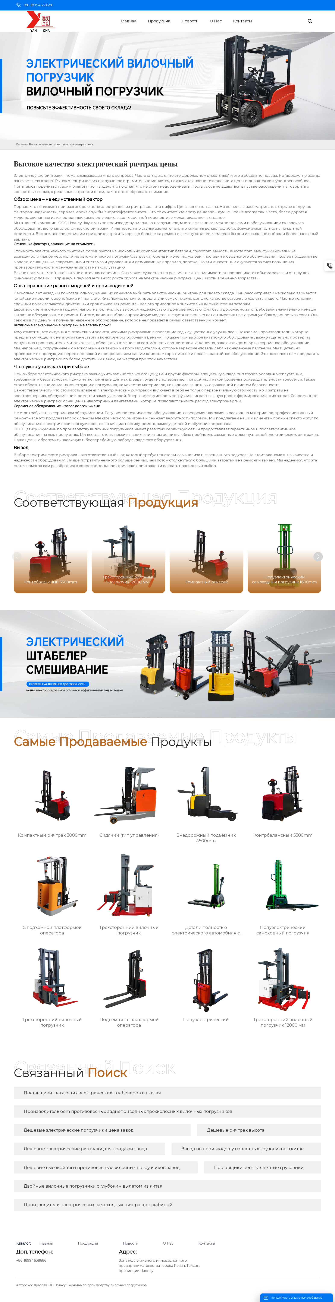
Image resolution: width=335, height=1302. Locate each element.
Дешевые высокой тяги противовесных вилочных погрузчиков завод (102, 1167)
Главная (21, 144)
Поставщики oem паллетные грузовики (259, 1167)
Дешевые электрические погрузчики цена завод (79, 1130)
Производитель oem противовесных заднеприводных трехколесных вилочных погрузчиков (128, 1111)
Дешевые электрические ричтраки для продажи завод (85, 1148)
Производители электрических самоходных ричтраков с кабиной (98, 1204)
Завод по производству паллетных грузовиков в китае (243, 1148)
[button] (326, 557)
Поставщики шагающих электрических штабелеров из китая (92, 1092)
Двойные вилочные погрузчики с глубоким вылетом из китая (93, 1186)
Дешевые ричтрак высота (235, 1130)
